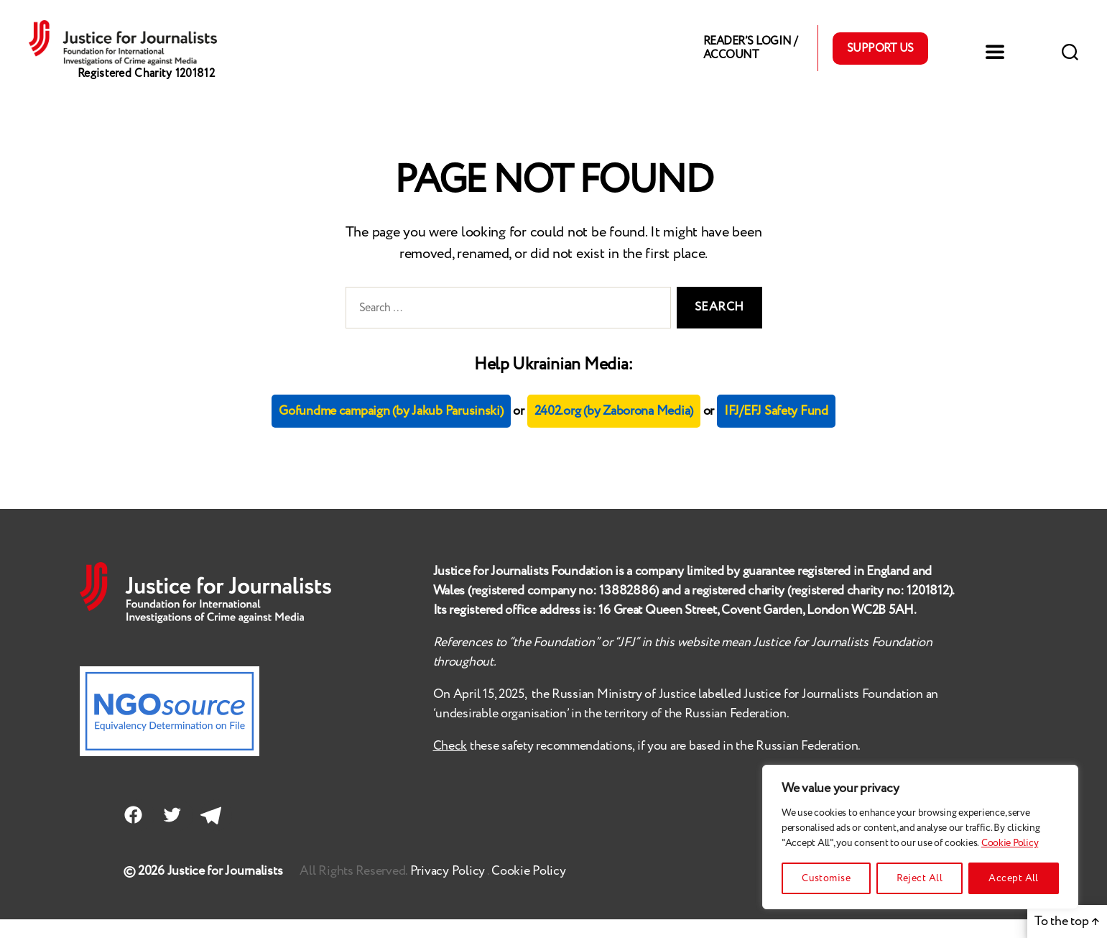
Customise (826, 878)
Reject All (919, 878)
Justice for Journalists (225, 889)
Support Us (880, 58)
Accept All (1013, 878)
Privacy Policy (448, 889)
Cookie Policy (1010, 843)
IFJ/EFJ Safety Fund (776, 430)
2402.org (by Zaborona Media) (613, 430)
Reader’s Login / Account (750, 57)
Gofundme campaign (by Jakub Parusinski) (391, 430)
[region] (920, 837)
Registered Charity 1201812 (146, 93)
